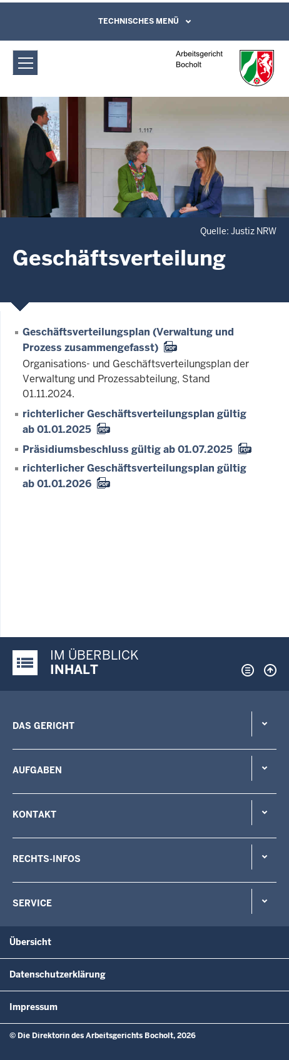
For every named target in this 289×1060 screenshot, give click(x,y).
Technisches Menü (138, 21)
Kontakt (34, 814)
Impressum (33, 1007)
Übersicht (30, 942)
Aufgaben (37, 770)
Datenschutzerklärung (57, 974)
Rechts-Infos (47, 858)
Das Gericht (43, 725)
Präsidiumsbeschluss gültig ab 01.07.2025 (128, 449)
